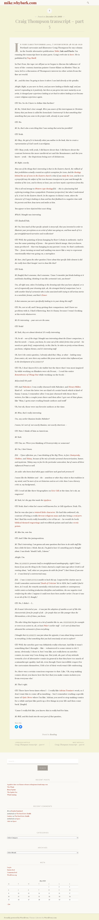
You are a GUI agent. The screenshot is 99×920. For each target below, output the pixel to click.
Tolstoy (29, 459)
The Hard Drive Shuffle (23, 813)
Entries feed (11, 870)
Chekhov (18, 459)
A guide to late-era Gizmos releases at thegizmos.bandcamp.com (27, 784)
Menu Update (11, 790)
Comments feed (12, 872)
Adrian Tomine (66, 691)
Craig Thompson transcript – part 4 (32, 743)
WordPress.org (12, 875)
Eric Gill (55, 491)
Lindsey (9, 816)
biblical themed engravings (27, 523)
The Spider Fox (12, 792)
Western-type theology (44, 189)
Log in (9, 867)
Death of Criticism (48, 583)
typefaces (47, 500)
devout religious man (48, 516)
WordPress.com (50, 918)
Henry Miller (75, 387)
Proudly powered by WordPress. (16, 918)
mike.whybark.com (20, 2)
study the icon (67, 176)
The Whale (10, 787)
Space (18, 819)
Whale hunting (11, 795)
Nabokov (27, 387)
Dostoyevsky (75, 455)
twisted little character (45, 512)
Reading (53, 735)
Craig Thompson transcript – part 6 (67, 743)
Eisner (44, 295)
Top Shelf (31, 58)
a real (77, 516)
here (72, 55)
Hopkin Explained (17, 811)
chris (8, 821)
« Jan (8, 904)
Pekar (46, 626)
